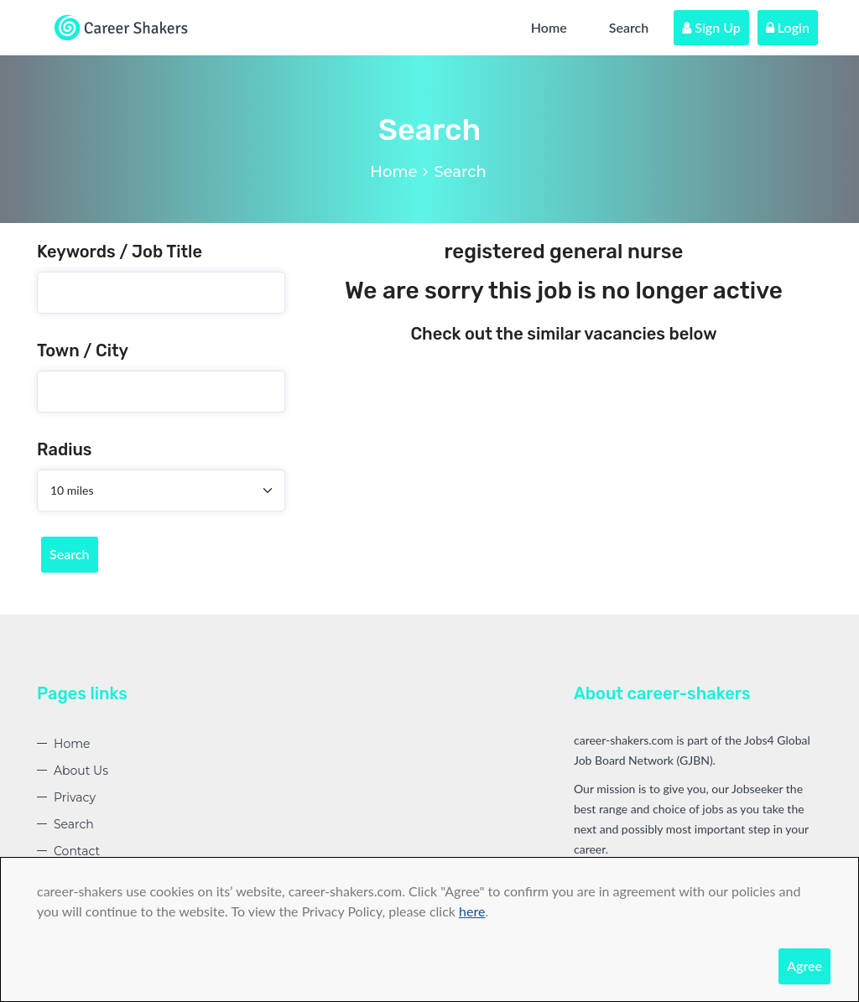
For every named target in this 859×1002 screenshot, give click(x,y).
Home (549, 27)
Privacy (75, 797)
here (472, 911)
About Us (81, 770)
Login (788, 27)
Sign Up (711, 27)
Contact (77, 851)
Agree (804, 965)
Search (629, 27)
